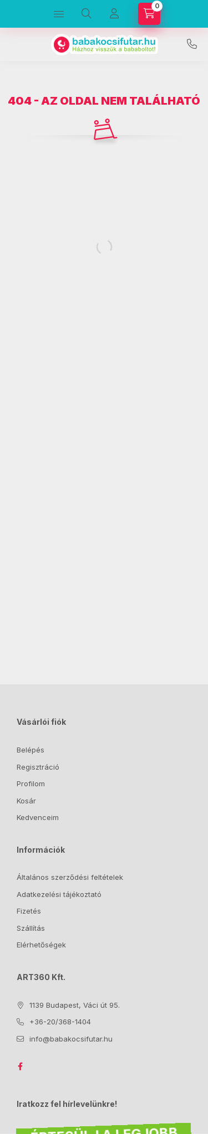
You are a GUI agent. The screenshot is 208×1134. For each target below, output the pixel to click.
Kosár (26, 800)
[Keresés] (86, 14)
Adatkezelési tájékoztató (59, 894)
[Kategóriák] (59, 14)
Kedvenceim (38, 817)
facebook (20, 1066)
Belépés (30, 749)
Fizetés (29, 910)
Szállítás (31, 928)
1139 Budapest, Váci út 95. (74, 1005)
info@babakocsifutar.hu (71, 1038)
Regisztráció (38, 766)
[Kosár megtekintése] (149, 14)
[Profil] (114, 14)
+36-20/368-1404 (191, 44)
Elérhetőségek (41, 944)
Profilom (31, 783)
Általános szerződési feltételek (70, 877)
